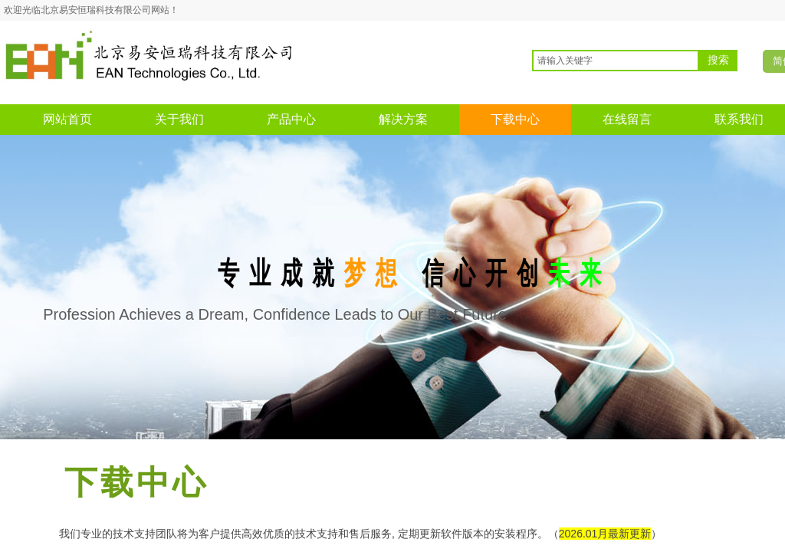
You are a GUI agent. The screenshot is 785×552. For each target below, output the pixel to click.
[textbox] (615, 60)
